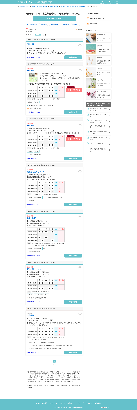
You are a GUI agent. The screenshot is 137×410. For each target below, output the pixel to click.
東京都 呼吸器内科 (42, 6)
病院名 (98, 23)
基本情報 (73, 57)
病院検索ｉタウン (24, 6)
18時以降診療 (54, 24)
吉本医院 (30, 71)
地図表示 (79, 29)
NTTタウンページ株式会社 (93, 403)
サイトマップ (80, 403)
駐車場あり (76, 24)
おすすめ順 (38, 35)
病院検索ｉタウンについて (49, 403)
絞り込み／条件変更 (54, 18)
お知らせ (62, 403)
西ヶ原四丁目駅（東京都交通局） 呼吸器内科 (73, 6)
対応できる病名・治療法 (98, 18)
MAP (53, 50)
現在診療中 (44, 24)
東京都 (33, 6)
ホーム (37, 403)
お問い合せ (70, 403)
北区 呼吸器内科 (54, 6)
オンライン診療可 (32, 24)
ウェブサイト (73, 89)
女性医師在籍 (65, 24)
